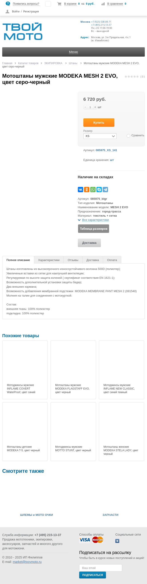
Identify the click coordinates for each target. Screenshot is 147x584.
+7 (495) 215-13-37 (101, 24)
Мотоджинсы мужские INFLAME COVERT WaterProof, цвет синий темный (21, 390)
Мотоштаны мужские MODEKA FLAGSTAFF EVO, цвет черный (72, 389)
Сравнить (137, 135)
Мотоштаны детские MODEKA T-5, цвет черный (23, 448)
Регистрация (31, 11)
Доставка (89, 243)
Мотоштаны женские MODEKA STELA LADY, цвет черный (121, 450)
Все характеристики (95, 220)
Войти (16, 11)
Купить (98, 122)
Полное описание (18, 260)
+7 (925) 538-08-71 (101, 21)
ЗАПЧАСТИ (110, 515)
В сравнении (115, 3)
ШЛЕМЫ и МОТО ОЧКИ (36, 515)
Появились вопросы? (26, 3)
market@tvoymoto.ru (27, 562)
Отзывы (73, 260)
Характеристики (48, 260)
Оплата (112, 260)
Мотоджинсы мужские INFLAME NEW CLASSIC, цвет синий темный (119, 389)
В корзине (70, 3)
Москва (85, 21)
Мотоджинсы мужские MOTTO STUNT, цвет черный (73, 448)
